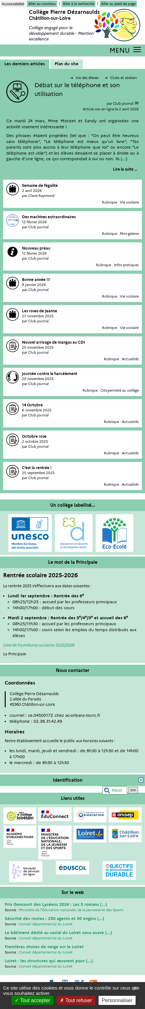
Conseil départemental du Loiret (45, 924)
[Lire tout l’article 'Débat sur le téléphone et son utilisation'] (125, 169)
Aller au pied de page (118, 4)
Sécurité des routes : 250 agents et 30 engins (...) (54, 918)
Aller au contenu (42, 4)
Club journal (123, 103)
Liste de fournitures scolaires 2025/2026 (38, 645)
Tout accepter (32, 1000)
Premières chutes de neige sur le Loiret (44, 946)
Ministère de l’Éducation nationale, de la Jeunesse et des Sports (71, 910)
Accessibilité (13, 4)
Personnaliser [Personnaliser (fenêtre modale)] (117, 1000)
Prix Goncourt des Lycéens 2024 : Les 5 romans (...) (56, 904)
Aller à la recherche (78, 4)
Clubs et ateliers (121, 78)
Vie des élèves (84, 78)
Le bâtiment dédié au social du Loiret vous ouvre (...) (58, 932)
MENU (120, 50)
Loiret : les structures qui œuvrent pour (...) (49, 960)
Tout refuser (76, 1000)
